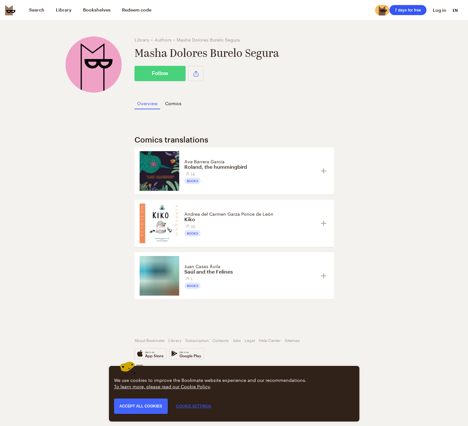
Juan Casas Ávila (202, 265)
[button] (195, 73)
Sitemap (292, 340)
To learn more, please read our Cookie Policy (162, 386)
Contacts (220, 340)
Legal (250, 340)
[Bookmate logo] (10, 10)
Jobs (237, 340)
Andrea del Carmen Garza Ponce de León (228, 213)
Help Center (270, 340)
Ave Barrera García (204, 161)
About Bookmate (149, 340)
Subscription (197, 340)
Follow (160, 73)
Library (174, 340)
